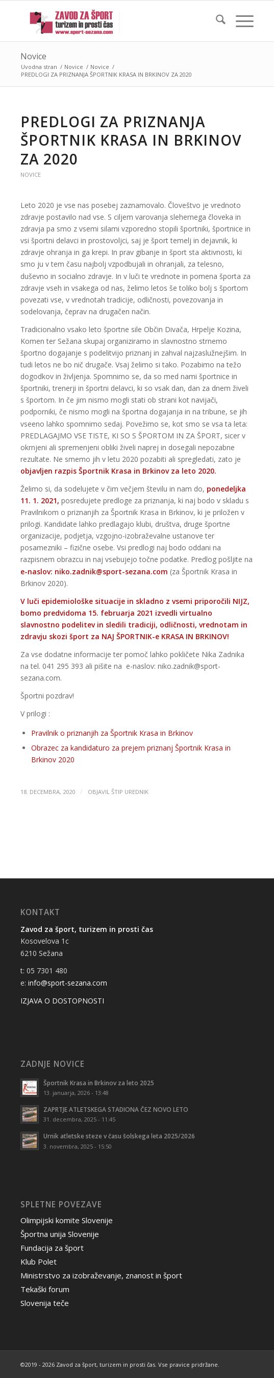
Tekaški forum (44, 1289)
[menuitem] (216, 21)
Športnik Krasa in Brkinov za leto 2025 (98, 1083)
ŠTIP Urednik (129, 792)
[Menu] (240, 21)
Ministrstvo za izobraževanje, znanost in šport (101, 1275)
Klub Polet (38, 1261)
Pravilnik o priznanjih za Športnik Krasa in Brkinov (112, 733)
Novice (33, 56)
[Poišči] (216, 21)
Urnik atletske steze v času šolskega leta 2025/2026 (119, 1136)
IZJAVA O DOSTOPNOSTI (62, 1001)
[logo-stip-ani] (113, 21)
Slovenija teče (44, 1303)
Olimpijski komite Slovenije (66, 1220)
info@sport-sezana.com (67, 983)
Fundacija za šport (52, 1248)
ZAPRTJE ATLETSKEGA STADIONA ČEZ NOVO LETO (115, 1109)
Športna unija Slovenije (59, 1234)
